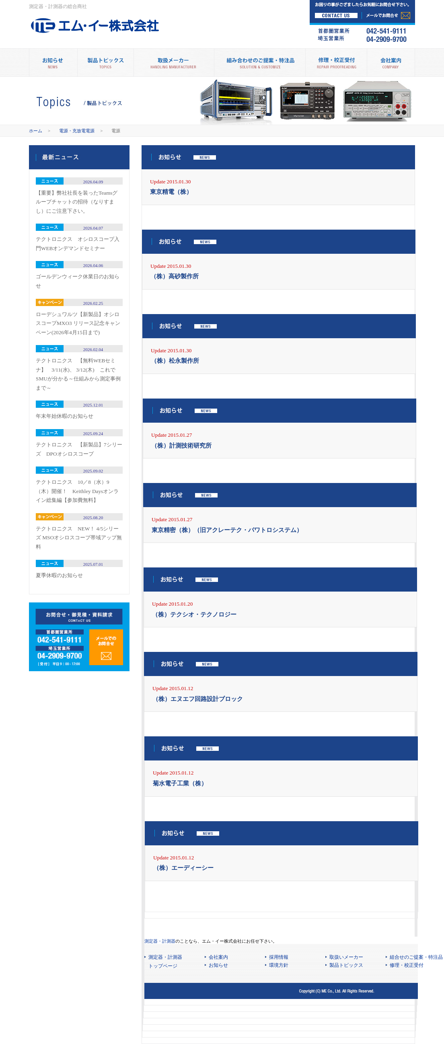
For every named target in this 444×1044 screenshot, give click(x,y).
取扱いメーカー (346, 957)
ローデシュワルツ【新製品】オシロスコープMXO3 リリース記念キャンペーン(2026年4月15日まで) (78, 323)
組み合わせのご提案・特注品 (259, 62)
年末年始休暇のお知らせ (64, 416)
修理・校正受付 (336, 62)
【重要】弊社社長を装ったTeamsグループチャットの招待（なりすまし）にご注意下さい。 (76, 202)
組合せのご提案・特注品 (416, 957)
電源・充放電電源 (77, 130)
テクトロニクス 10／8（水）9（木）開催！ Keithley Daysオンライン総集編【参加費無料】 (77, 491)
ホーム (35, 130)
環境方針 (278, 965)
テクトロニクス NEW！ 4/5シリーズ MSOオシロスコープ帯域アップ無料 (79, 538)
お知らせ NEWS (53, 62)
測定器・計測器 (159, 941)
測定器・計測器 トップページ (165, 961)
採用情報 (278, 957)
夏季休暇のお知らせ (59, 575)
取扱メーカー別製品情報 (174, 62)
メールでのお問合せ (106, 647)
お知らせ (218, 965)
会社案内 (391, 62)
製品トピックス (105, 62)
